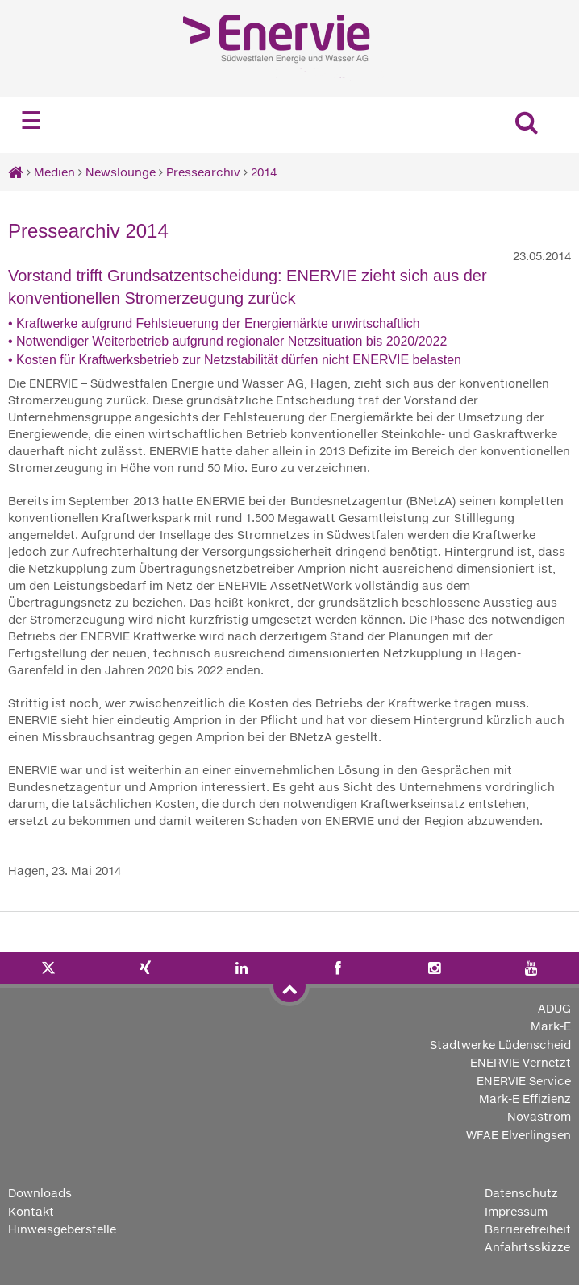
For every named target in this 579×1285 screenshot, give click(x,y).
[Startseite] (15, 172)
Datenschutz (521, 1193)
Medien (54, 172)
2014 (264, 172)
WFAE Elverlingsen (518, 1135)
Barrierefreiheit (528, 1229)
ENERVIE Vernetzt (520, 1062)
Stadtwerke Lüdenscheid (500, 1044)
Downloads (40, 1193)
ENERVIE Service (524, 1081)
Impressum (516, 1211)
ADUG (554, 1008)
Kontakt (31, 1211)
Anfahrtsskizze (527, 1247)
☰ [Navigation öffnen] (31, 120)
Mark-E (551, 1026)
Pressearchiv (203, 172)
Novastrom (539, 1116)
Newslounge (120, 172)
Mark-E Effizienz (525, 1098)
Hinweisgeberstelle (62, 1229)
